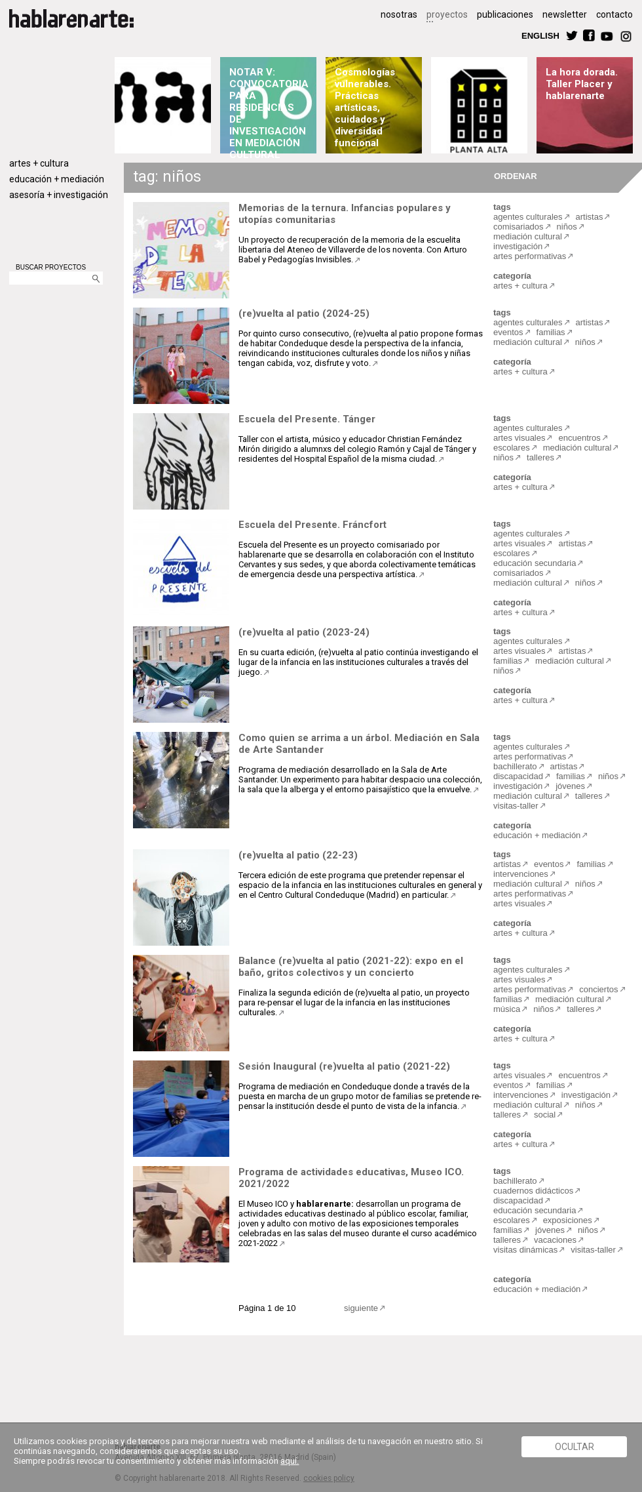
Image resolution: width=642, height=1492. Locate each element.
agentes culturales (528, 217)
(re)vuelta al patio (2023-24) (303, 632)
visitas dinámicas (525, 1250)
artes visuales (519, 438)
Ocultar (574, 1447)
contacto (614, 14)
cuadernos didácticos (533, 1191)
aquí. (289, 1461)
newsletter (564, 14)
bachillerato (515, 766)
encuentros (579, 438)
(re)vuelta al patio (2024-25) (303, 313)
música (506, 1009)
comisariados (518, 227)
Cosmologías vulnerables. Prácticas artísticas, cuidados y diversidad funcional (365, 107)
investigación (517, 246)
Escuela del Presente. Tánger (306, 419)
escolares (511, 448)
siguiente (361, 1308)
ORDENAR (513, 175)
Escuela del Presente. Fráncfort (312, 525)
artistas (589, 217)
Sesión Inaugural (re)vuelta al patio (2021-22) (344, 1066)
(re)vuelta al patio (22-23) (298, 855)
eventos (508, 332)
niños (567, 227)
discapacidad (518, 776)
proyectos (447, 14)
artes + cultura (39, 163)
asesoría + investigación (58, 195)
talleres (540, 457)
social (545, 1114)
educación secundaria (534, 563)
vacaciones (555, 1240)
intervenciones (520, 874)
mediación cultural (527, 236)
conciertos (598, 989)
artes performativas (529, 256)
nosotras (399, 14)
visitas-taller (515, 806)
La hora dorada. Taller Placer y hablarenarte (582, 84)
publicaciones (505, 14)
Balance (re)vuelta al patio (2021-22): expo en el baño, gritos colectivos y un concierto (350, 966)
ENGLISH (540, 35)
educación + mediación (56, 179)
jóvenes (570, 786)
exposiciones (567, 1220)
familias (551, 332)
